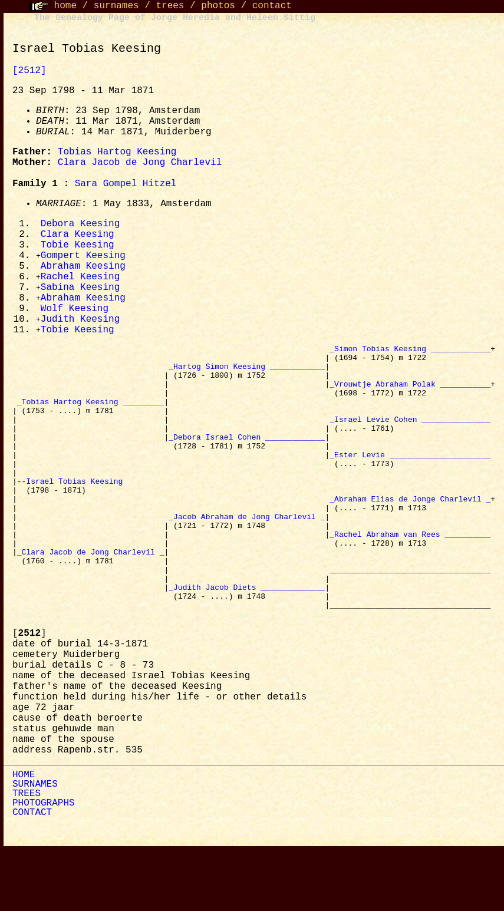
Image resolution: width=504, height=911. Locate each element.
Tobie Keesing (77, 247)
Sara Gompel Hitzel (126, 184)
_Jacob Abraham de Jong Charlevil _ (247, 558)
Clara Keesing (77, 235)
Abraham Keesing (83, 269)
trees (170, 6)
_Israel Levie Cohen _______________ (410, 441)
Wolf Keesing (74, 314)
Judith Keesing (80, 325)
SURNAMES (35, 845)
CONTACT (32, 874)
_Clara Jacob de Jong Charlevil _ (90, 600)
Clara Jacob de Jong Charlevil (140, 162)
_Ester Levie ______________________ (410, 483)
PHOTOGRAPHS (43, 864)
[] (29, 694)
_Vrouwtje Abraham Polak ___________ (410, 399)
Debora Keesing (80, 224)
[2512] (29, 70)
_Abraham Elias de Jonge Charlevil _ (410, 537)
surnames (116, 6)
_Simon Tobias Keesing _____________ (410, 356)
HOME (23, 836)
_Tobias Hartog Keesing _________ (90, 420)
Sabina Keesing (80, 291)
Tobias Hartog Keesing (117, 152)
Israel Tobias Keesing (76, 515)
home (65, 6)
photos (218, 6)
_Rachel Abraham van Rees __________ (410, 579)
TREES (26, 855)
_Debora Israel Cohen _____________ (247, 462)
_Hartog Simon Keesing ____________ (247, 377)
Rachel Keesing (80, 280)
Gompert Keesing (83, 258)
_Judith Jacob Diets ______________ (247, 643)
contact (272, 6)
